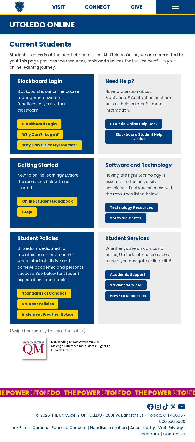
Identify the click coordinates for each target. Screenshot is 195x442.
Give (136, 7)
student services (126, 285)
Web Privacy (170, 427)
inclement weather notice (47, 314)
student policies (38, 303)
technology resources (131, 207)
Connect (97, 7)
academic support (127, 274)
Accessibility (142, 427)
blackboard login (39, 124)
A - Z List (21, 427)
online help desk (134, 124)
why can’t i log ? (40, 134)
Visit (58, 7)
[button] (175, 7)
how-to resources (128, 295)
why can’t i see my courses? (49, 145)
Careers (40, 427)
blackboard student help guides (139, 136)
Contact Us (174, 434)
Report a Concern (69, 427)
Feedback (150, 434)
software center (126, 218)
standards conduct (44, 293)
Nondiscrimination (108, 427)
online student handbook (47, 201)
